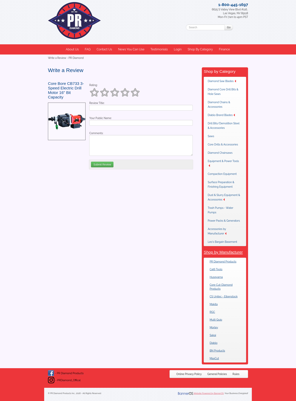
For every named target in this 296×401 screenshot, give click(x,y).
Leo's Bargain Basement (222, 241)
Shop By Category (200, 49)
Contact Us (104, 49)
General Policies (217, 374)
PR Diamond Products (223, 261)
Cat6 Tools (216, 269)
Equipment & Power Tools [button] (223, 163)
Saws (211, 136)
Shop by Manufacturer (223, 252)
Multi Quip (216, 319)
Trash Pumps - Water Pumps (220, 210)
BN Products (217, 350)
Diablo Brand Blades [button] (221, 115)
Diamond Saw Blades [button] (222, 81)
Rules (236, 374)
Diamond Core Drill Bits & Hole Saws (223, 91)
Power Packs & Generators (224, 220)
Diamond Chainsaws (220, 152)
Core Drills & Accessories (223, 144)
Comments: (96, 133)
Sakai (213, 335)
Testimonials (159, 49)
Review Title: (97, 102)
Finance (224, 49)
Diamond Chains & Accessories (219, 104)
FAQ (88, 49)
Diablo (213, 342)
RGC (212, 311)
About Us (72, 49)
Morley (214, 327)
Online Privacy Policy (189, 374)
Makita (214, 304)
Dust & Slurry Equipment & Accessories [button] (224, 197)
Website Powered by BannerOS (209, 393)
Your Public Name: (100, 118)
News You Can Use (131, 49)
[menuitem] (72, 49)
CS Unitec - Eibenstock (223, 296)
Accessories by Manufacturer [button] (217, 231)
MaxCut (214, 358)
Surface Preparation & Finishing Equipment (221, 184)
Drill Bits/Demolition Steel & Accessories (223, 125)
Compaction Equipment (222, 173)
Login (178, 49)
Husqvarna (216, 277)
